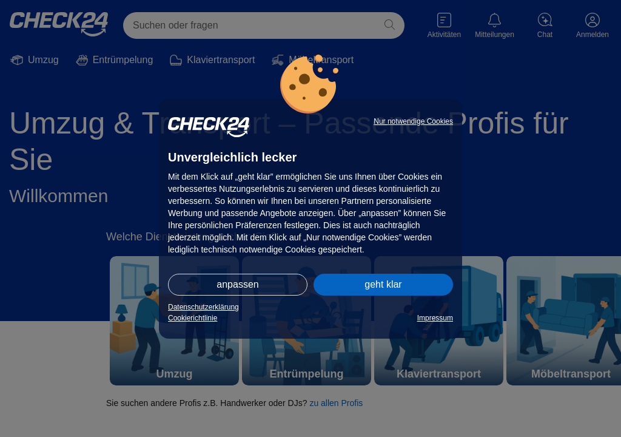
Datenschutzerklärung (203, 307)
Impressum (435, 318)
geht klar (382, 284)
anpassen (237, 284)
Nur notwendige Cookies (413, 121)
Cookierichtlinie (192, 318)
